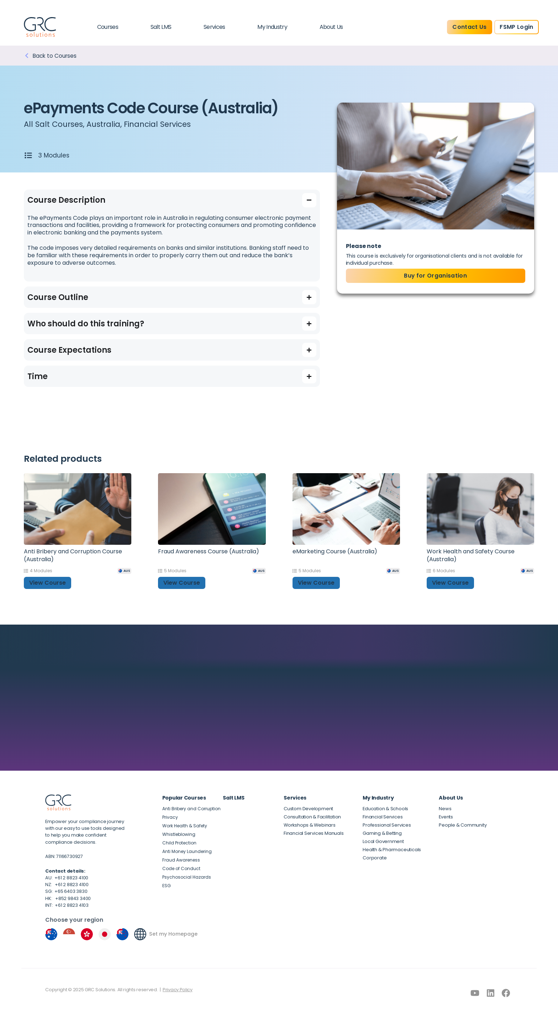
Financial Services (163, 124)
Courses (108, 27)
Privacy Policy (178, 990)
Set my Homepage (173, 934)
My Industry (272, 27)
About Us (331, 27)
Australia (106, 124)
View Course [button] (47, 583)
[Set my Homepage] (140, 935)
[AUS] (124, 571)
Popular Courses (184, 797)
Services (214, 27)
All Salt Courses (54, 124)
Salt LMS (161, 27)
